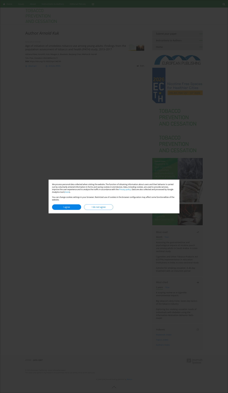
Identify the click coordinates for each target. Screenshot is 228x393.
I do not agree (99, 207)
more (67, 192)
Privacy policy (125, 189)
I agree (66, 207)
